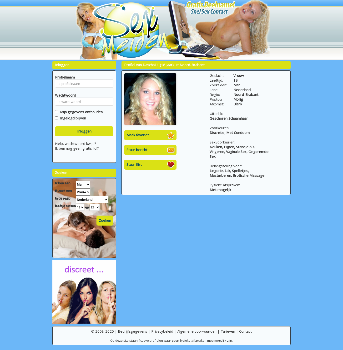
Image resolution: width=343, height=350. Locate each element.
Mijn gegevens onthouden (80, 111)
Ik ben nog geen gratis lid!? (77, 148)
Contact (245, 331)
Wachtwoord (64, 95)
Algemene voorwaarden (197, 331)
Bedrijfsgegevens (132, 331)
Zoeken (105, 220)
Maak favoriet (137, 135)
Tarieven (228, 331)
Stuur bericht (136, 149)
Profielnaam (64, 77)
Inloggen (84, 131)
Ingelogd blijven (72, 118)
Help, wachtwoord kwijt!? (75, 143)
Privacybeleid (162, 331)
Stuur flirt (134, 164)
